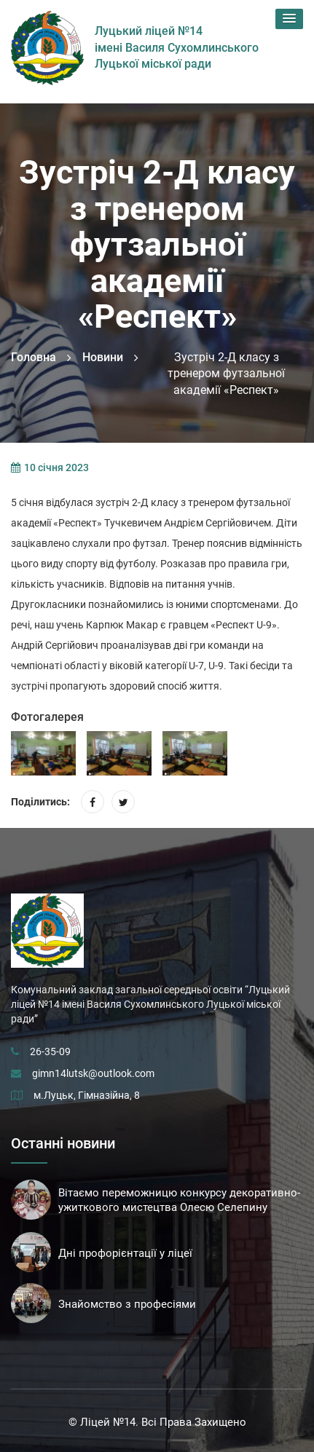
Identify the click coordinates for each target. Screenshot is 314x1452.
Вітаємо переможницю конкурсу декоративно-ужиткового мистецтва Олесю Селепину (179, 1200)
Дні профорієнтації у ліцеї (125, 1253)
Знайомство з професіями (127, 1304)
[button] (289, 19)
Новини (102, 357)
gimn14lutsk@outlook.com (93, 1073)
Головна (33, 357)
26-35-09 (50, 1051)
